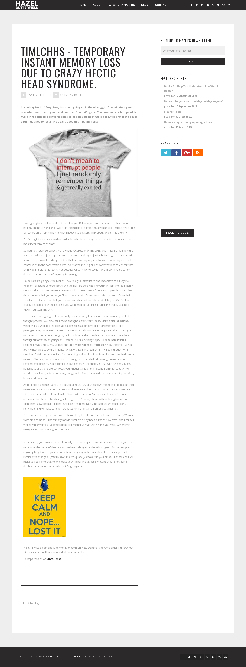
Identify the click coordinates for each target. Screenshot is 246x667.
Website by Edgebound (33, 656)
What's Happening (122, 4)
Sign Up (192, 61)
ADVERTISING (107, 656)
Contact (161, 4)
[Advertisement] (193, 192)
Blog (145, 4)
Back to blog (31, 603)
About (97, 4)
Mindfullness (53, 559)
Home (82, 4)
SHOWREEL (90, 656)
